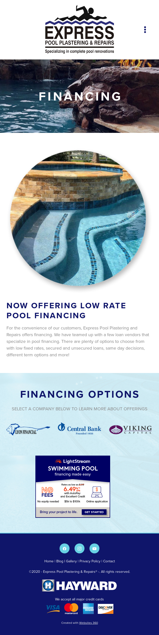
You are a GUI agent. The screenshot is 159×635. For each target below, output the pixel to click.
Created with (79, 623)
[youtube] (94, 548)
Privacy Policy (90, 561)
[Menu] (145, 30)
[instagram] (79, 548)
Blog (59, 561)
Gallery (71, 561)
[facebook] (65, 548)
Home (49, 561)
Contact (109, 561)
